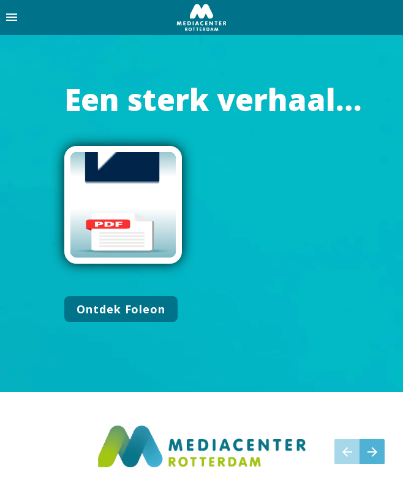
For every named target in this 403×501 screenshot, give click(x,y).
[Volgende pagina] (372, 451)
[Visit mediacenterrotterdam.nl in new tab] (202, 446)
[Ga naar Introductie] (121, 309)
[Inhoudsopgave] (11, 17)
